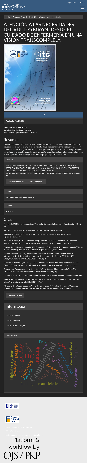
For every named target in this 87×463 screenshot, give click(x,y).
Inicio (7, 17)
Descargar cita (37, 182)
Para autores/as (13, 320)
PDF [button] (43, 115)
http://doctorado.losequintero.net (68, 275)
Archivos (16, 17)
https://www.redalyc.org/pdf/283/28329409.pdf (23, 282)
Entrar (82, 2)
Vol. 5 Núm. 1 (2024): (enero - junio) (37, 17)
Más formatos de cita (17, 182)
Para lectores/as (14, 315)
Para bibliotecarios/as (16, 326)
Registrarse (71, 2)
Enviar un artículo (15, 295)
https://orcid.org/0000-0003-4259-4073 (20, 132)
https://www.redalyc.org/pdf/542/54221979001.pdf (25, 259)
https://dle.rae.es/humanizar (50, 250)
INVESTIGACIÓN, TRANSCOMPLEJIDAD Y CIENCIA (13, 6)
